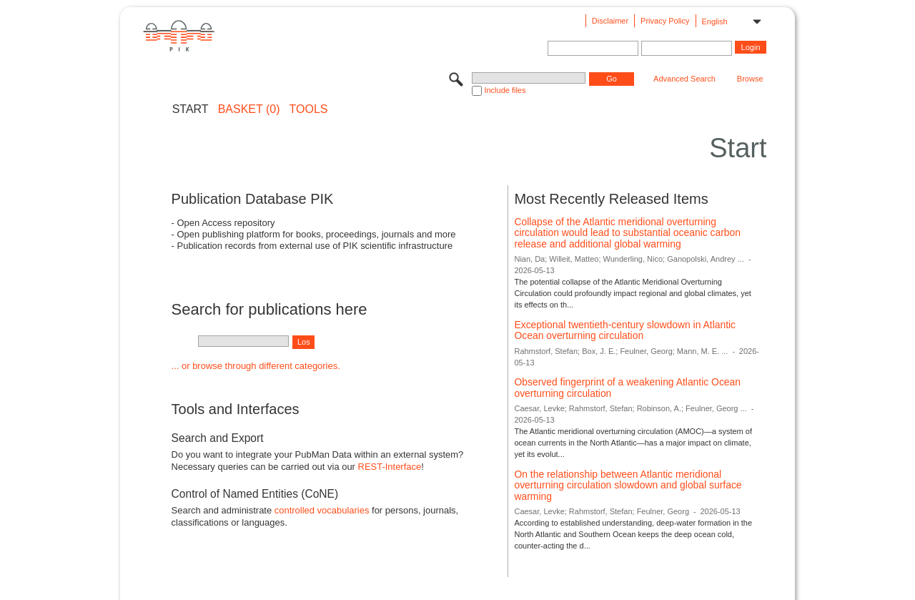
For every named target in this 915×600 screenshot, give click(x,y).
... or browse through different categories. (256, 365)
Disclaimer (610, 20)
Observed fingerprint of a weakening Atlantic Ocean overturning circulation (627, 387)
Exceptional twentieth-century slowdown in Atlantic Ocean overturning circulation (625, 330)
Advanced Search (684, 78)
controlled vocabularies (322, 510)
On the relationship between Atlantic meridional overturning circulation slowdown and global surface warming (627, 485)
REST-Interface (390, 466)
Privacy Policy (664, 20)
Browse (750, 78)
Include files (504, 90)
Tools (309, 109)
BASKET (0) (249, 109)
